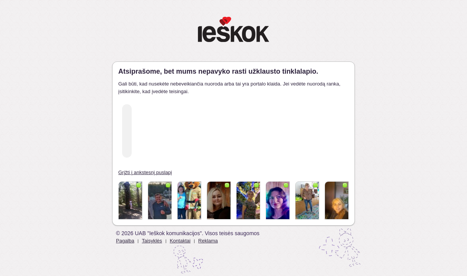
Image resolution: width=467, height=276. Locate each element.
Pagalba (125, 241)
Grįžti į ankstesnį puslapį (145, 172)
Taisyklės (152, 241)
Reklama (208, 241)
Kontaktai (180, 241)
